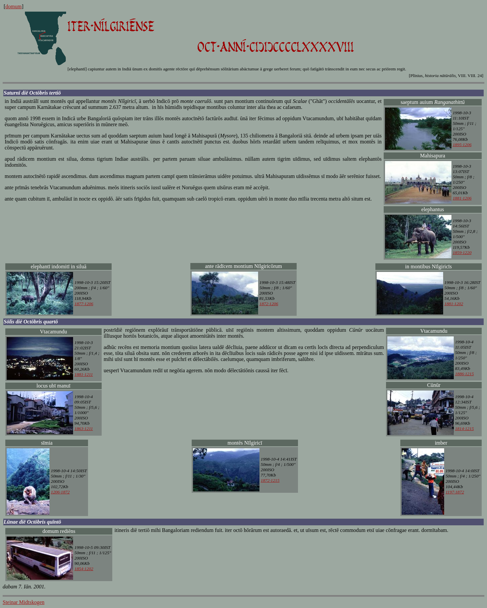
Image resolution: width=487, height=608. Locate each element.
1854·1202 (83, 568)
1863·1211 (83, 428)
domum (13, 6)
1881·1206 (462, 198)
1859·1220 (462, 252)
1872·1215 (270, 480)
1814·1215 (464, 428)
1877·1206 (83, 303)
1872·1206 (268, 303)
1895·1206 (462, 144)
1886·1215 (464, 373)
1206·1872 (60, 491)
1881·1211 (83, 374)
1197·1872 (454, 491)
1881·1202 (453, 303)
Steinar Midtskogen (24, 602)
